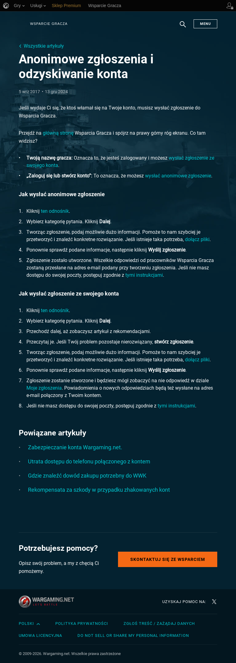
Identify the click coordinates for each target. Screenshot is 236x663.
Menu (205, 24)
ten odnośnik (55, 211)
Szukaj (182, 27)
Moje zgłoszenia (44, 388)
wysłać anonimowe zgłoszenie (178, 176)
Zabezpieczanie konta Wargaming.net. (75, 447)
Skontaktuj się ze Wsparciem (167, 559)
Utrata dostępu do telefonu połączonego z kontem (89, 461)
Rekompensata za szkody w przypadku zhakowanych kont (99, 489)
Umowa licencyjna (40, 635)
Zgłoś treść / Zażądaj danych (159, 623)
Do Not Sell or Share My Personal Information (133, 635)
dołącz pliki (197, 239)
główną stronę (58, 133)
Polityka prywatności (81, 623)
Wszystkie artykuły (44, 46)
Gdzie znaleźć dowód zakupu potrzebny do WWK (87, 475)
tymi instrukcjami (144, 275)
